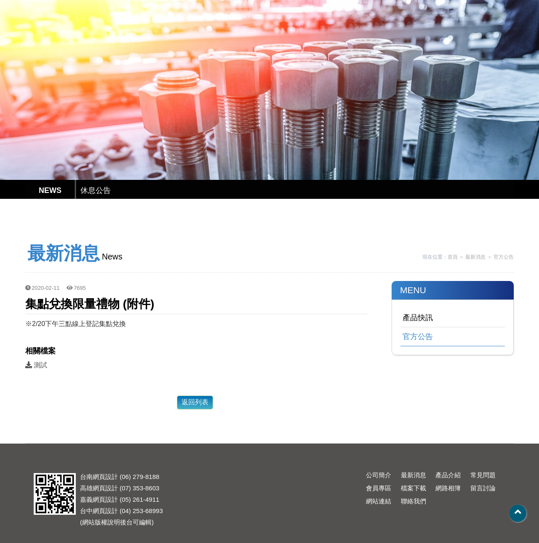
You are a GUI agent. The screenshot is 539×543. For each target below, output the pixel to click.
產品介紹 (273, 30)
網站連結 (378, 501)
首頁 (453, 257)
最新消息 (229, 30)
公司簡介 (185, 30)
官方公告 (504, 257)
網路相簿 (448, 488)
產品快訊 (418, 317)
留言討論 (483, 488)
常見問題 (316, 30)
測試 (36, 365)
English (377, 8)
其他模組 (492, 30)
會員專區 (360, 30)
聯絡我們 (448, 30)
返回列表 (194, 402)
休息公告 (95, 190)
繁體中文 (347, 8)
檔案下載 (404, 30)
